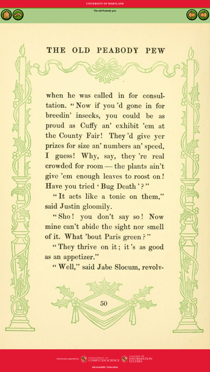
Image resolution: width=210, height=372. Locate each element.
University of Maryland (105, 3)
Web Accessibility (99, 367)
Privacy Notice (112, 367)
